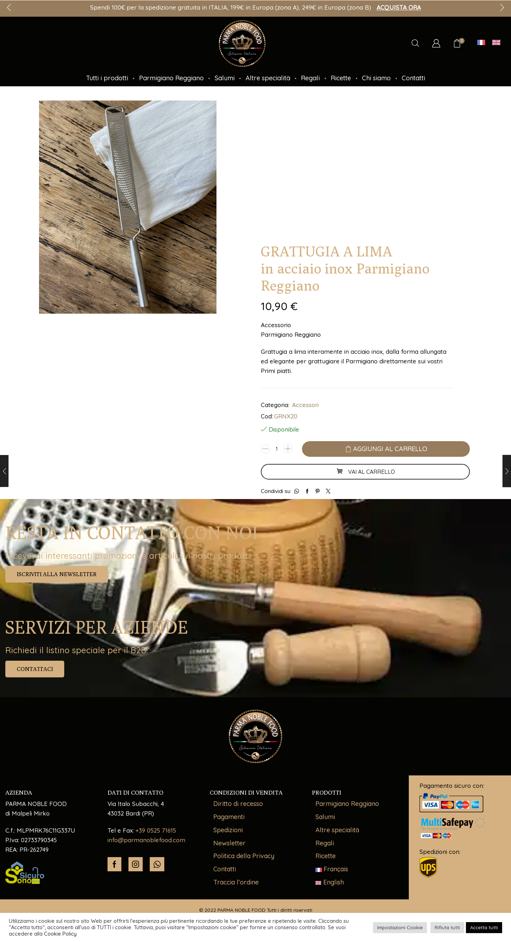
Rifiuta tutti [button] (447, 927)
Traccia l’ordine (236, 882)
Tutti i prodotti (107, 78)
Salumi (225, 78)
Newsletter (229, 843)
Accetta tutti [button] (484, 927)
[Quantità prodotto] (277, 449)
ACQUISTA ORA (399, 7)
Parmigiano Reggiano (171, 78)
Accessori (305, 404)
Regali (310, 78)
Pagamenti (228, 817)
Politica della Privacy (243, 856)
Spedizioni (228, 830)
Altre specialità (268, 78)
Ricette (341, 78)
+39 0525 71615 (156, 830)
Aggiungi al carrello (390, 449)
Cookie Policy (60, 933)
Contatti (413, 78)
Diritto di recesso (238, 804)
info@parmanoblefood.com (146, 840)
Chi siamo (376, 78)
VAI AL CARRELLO (365, 471)
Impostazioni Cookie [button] (400, 927)
